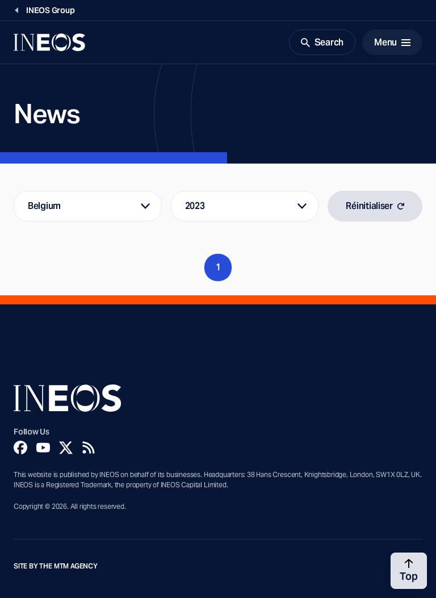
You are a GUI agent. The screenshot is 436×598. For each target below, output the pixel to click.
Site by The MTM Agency (56, 566)
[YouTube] (43, 447)
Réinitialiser (375, 206)
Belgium (44, 206)
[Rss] (88, 447)
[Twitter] (66, 447)
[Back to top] (409, 571)
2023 (195, 206)
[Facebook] (20, 447)
